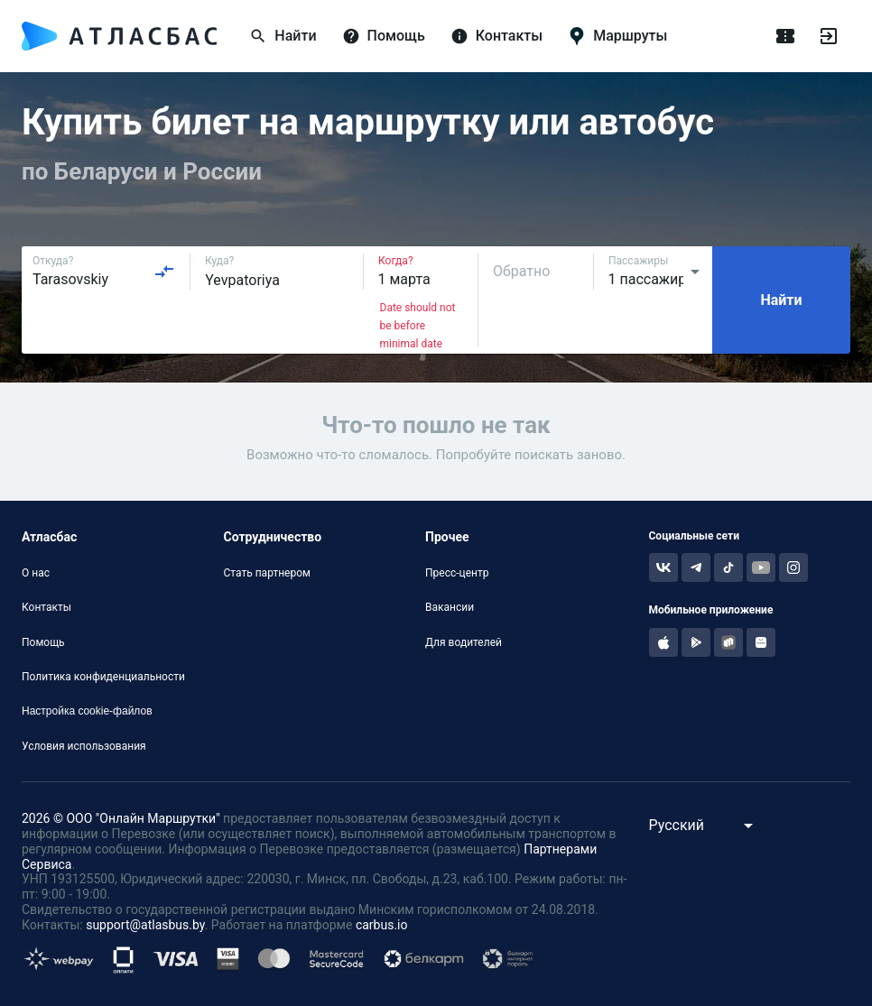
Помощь (43, 642)
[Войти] (828, 36)
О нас (36, 573)
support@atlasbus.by (145, 925)
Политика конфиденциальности (103, 676)
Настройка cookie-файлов (87, 711)
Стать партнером (267, 573)
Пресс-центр (456, 573)
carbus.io (382, 925)
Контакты (46, 607)
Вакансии (449, 607)
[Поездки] (785, 36)
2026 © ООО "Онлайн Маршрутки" (121, 818)
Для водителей (463, 642)
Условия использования (84, 746)
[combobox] (104, 271)
